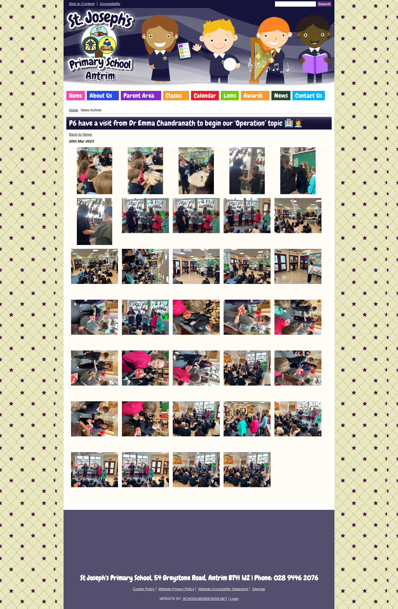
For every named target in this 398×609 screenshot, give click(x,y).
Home (75, 95)
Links (230, 95)
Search (324, 4)
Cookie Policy (144, 589)
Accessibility (110, 4)
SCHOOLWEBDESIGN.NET (205, 599)
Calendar (205, 95)
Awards (253, 95)
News (281, 95)
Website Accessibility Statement (223, 589)
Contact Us (308, 95)
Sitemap (258, 589)
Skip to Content (82, 4)
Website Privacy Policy (176, 589)
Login (234, 599)
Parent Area (139, 95)
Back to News (80, 134)
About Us (101, 95)
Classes (174, 95)
